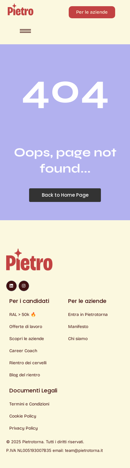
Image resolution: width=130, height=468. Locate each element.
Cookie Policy (22, 416)
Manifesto (78, 326)
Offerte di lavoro (25, 326)
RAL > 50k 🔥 (22, 314)
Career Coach (23, 350)
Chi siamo (78, 338)
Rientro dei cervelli (27, 362)
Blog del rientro (24, 375)
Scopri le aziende (26, 338)
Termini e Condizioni (29, 404)
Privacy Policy (23, 428)
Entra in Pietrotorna (88, 314)
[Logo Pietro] (20, 9)
